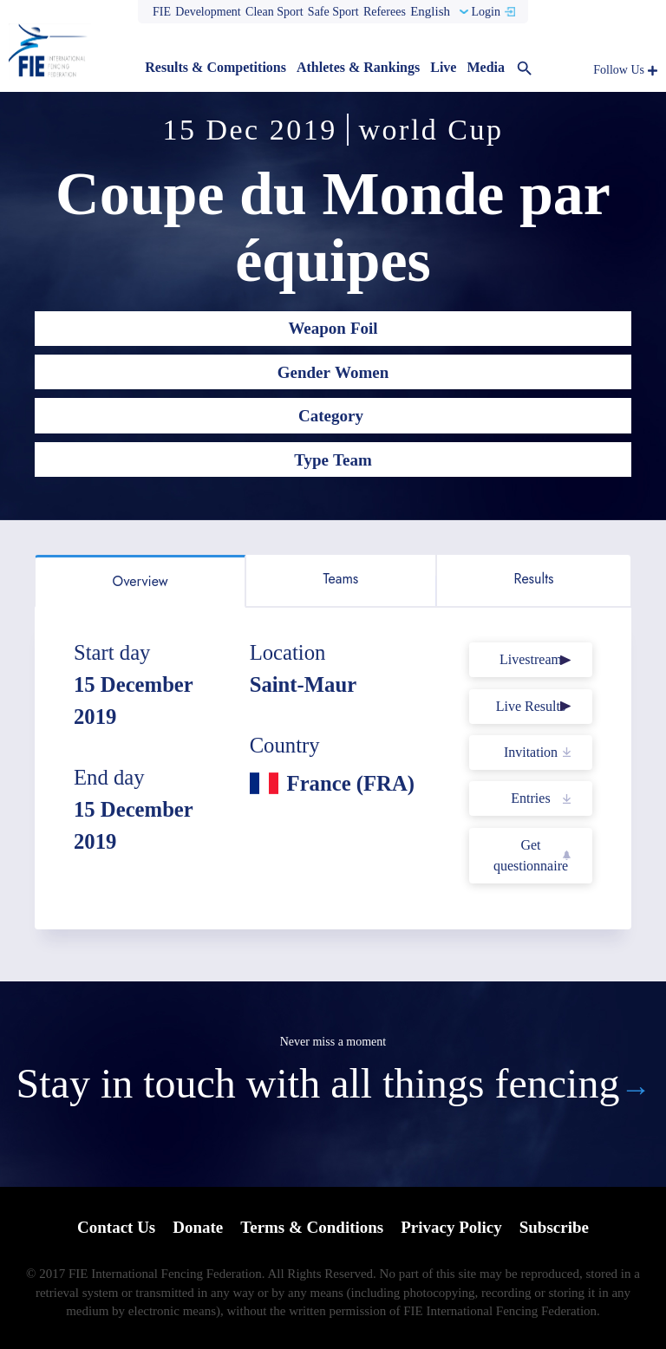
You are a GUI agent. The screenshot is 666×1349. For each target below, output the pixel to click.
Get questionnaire (530, 855)
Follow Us (618, 69)
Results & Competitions (215, 67)
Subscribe (554, 1227)
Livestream (531, 659)
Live (443, 67)
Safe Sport (333, 11)
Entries (530, 798)
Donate (198, 1227)
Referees (384, 11)
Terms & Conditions (311, 1227)
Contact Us (116, 1227)
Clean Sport (274, 11)
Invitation (531, 752)
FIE (162, 11)
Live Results (530, 706)
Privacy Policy (451, 1227)
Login (485, 11)
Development (207, 11)
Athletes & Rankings (358, 67)
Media (486, 67)
